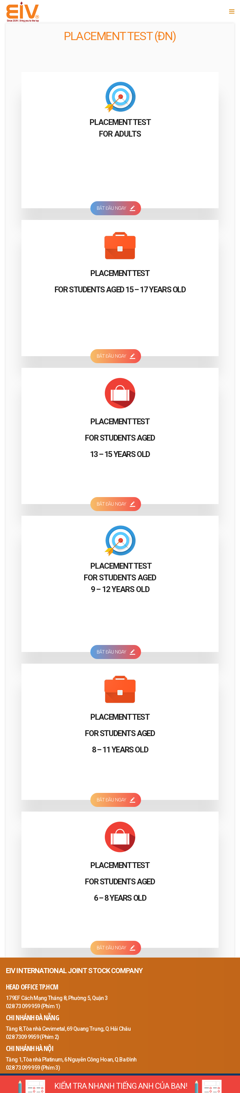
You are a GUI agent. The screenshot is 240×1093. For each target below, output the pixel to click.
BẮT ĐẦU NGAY (116, 208)
